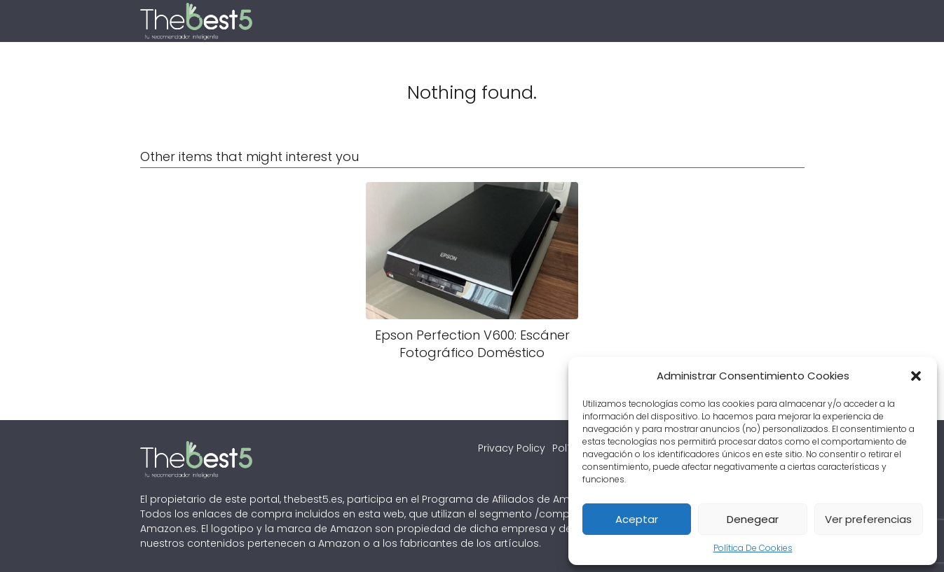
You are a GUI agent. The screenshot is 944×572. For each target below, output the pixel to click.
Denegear (753, 519)
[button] (916, 376)
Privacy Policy (511, 448)
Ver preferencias (868, 519)
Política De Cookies (753, 548)
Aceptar (636, 519)
